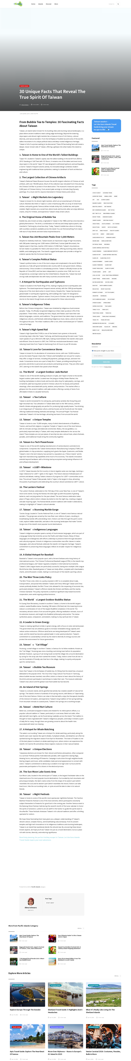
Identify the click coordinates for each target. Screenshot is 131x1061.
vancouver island (97, 326)
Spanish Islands (97, 302)
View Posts (31, 910)
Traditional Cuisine (98, 313)
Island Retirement (97, 261)
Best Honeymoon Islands (99, 210)
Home (33, 4)
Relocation (96, 289)
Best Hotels (111, 210)
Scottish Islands (109, 292)
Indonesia (107, 244)
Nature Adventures (98, 282)
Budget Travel (96, 217)
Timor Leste (105, 309)
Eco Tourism (116, 223)
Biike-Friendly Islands (109, 213)
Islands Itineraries (98, 265)
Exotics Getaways (112, 227)
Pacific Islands (24, 86)
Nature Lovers (109, 282)
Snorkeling (103, 296)
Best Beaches (107, 206)
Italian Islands (97, 271)
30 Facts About (50, 903)
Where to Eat (96, 330)
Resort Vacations (106, 289)
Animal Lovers (108, 196)
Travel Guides (96, 316)
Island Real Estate (105, 258)
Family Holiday (104, 230)
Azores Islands (105, 199)
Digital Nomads (106, 223)
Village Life (107, 326)
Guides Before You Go (98, 237)
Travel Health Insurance (108, 316)
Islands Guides (109, 261)
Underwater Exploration (99, 323)
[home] (17, 4)
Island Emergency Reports (111, 251)
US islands (111, 323)
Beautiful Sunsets (97, 206)
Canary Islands (97, 220)
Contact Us (111, 4)
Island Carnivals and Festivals (101, 247)
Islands (40, 4)
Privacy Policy (107, 366)
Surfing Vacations (98, 306)
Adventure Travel (97, 196)
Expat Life (95, 230)
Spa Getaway (111, 299)
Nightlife (95, 285)
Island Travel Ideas (98, 268)
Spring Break (106, 302)
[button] (48, 4)
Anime (115, 196)
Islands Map (108, 265)
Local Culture (96, 275)
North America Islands (106, 285)
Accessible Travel (107, 193)
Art (94, 199)
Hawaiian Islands (110, 237)
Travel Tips (96, 320)
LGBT (109, 271)
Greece (102, 234)
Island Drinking (97, 251)
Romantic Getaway (98, 292)
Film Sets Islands (114, 230)
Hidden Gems (96, 241)
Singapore (95, 296)
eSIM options (96, 227)
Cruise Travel (96, 223)
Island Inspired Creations (110, 254)
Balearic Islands (97, 203)
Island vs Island (109, 268)
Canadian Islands (107, 217)
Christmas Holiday (108, 220)
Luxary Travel (96, 278)
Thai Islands (108, 306)
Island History (97, 254)
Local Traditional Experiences (110, 275)
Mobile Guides (106, 278)
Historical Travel (97, 244)
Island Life (95, 258)
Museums (114, 278)
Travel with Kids (105, 320)
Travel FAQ (108, 313)
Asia (98, 199)
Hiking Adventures (106, 241)
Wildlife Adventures (107, 330)
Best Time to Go (97, 213)
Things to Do (96, 309)
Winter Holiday (97, 333)
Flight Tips (95, 234)
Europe (104, 227)
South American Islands (99, 299)
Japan (104, 271)
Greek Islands (110, 234)
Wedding (114, 326)
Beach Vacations (108, 203)
